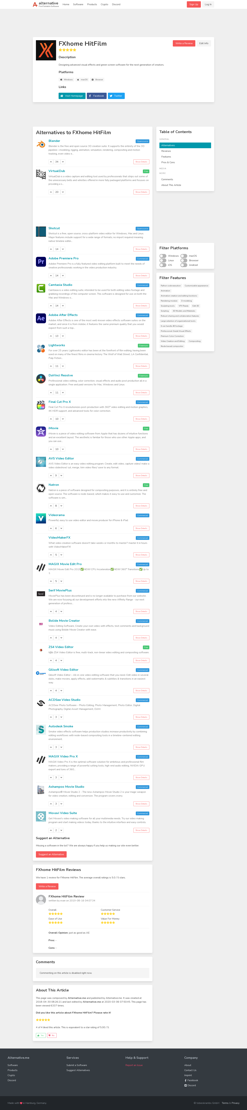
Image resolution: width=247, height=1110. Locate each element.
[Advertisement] (123, 24)
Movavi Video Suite (63, 813)
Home (66, 4)
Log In (208, 4)
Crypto (104, 4)
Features (166, 156)
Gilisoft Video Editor (63, 670)
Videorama (57, 515)
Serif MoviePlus (60, 590)
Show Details (141, 162)
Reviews (166, 151)
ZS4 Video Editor (61, 647)
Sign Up (194, 4)
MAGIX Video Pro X (63, 756)
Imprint (188, 1075)
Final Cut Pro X (60, 402)
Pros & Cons (168, 162)
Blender (54, 141)
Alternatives (168, 145)
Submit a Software (76, 1065)
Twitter (118, 96)
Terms (225, 1103)
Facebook (98, 96)
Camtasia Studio (60, 285)
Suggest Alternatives (78, 1070)
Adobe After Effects (63, 315)
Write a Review (184, 43)
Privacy (235, 1103)
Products (92, 4)
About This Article (171, 185)
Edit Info (203, 43)
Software (78, 4)
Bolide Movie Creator (64, 621)
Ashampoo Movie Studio (66, 787)
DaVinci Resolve (61, 375)
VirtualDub (57, 171)
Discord (116, 4)
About (187, 1065)
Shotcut (54, 228)
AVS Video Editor (61, 458)
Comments (167, 179)
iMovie (53, 428)
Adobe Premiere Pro (64, 258)
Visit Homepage (74, 96)
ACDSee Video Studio (64, 700)
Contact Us (190, 1070)
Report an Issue (134, 1065)
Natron (54, 485)
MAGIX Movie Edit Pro (65, 564)
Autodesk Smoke (61, 726)
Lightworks (57, 345)
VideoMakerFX (59, 537)
